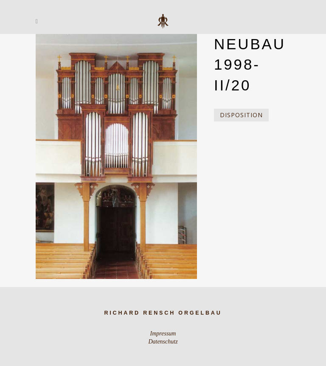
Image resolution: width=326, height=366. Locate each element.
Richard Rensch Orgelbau (163, 313)
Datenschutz (162, 341)
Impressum (163, 333)
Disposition (241, 115)
